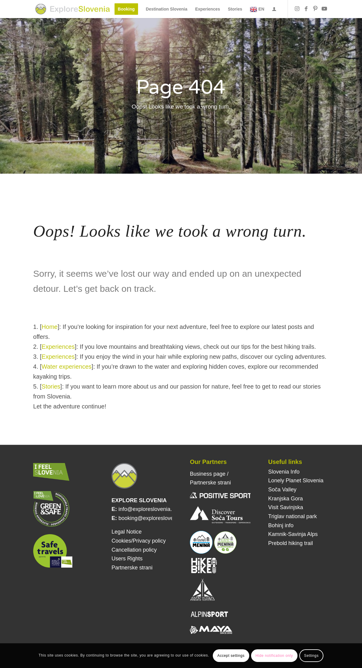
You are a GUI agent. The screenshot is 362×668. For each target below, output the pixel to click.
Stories (51, 386)
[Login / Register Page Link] (274, 10)
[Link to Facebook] (306, 8)
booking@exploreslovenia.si (152, 518)
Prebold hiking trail (290, 543)
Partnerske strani (132, 568)
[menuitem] (126, 9)
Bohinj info (281, 525)
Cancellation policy (134, 550)
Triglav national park (292, 516)
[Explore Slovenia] (72, 9)
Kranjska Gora (285, 499)
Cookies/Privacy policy (139, 541)
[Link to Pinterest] (315, 8)
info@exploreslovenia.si (147, 509)
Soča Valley (282, 490)
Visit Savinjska (285, 507)
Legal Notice (127, 532)
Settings (311, 656)
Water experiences (67, 366)
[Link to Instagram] (297, 8)
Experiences (58, 346)
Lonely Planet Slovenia (295, 480)
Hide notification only (274, 656)
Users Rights (127, 559)
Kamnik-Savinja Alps (293, 534)
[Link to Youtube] (324, 8)
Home (50, 326)
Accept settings (230, 656)
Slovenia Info (284, 472)
